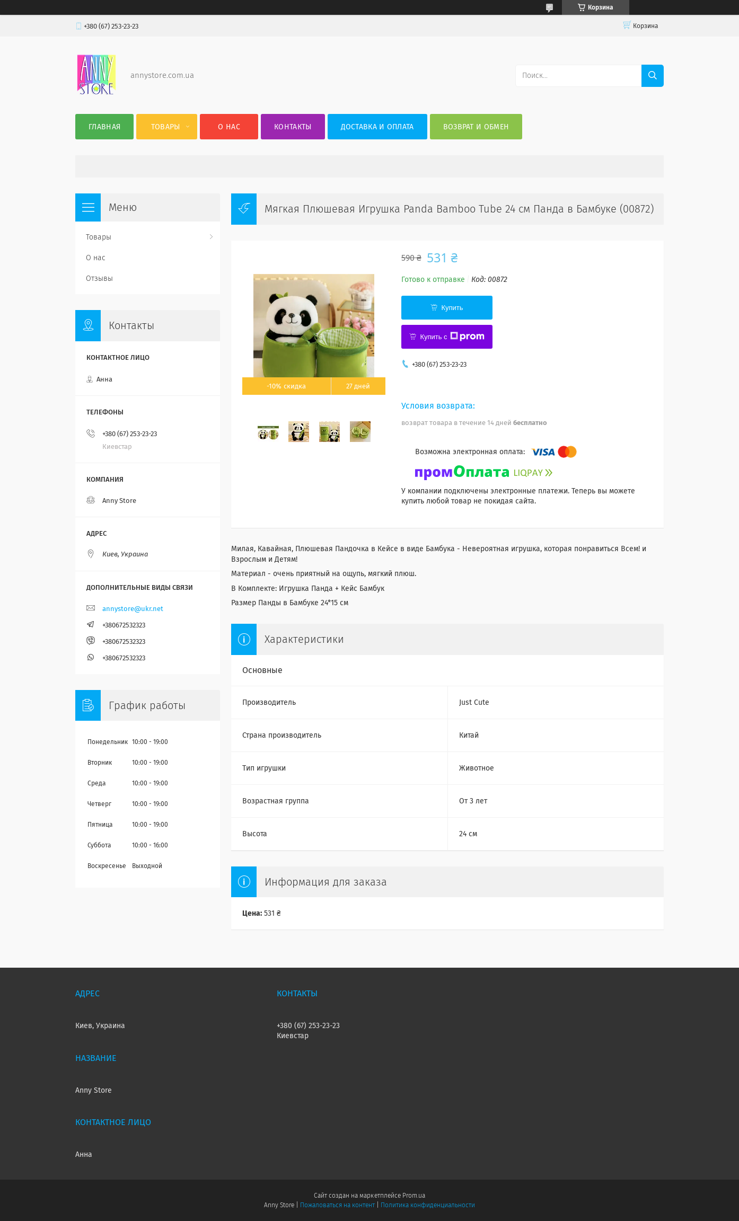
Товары (165, 126)
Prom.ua (413, 1195)
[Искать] (652, 76)
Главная (104, 126)
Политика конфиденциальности (428, 1205)
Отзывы (99, 278)
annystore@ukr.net (132, 609)
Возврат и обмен (476, 126)
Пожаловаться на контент (337, 1205)
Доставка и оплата (377, 126)
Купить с (452, 336)
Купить (452, 308)
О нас (229, 126)
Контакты (292, 126)
